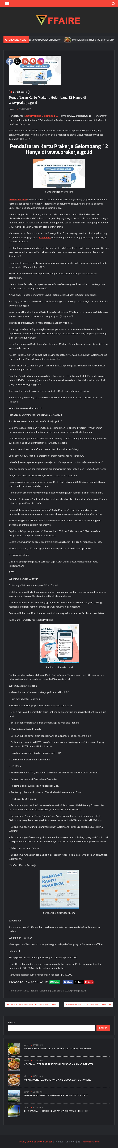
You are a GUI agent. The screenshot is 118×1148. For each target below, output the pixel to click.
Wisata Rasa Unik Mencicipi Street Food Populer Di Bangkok (57, 1048)
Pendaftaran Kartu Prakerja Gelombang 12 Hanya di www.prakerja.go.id (47, 990)
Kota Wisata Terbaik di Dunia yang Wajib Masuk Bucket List (57, 1111)
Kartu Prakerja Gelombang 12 (41, 115)
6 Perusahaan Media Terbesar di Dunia (86, 1004)
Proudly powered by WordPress (35, 1141)
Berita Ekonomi (20, 91)
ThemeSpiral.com (90, 1141)
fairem (12, 109)
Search (11, 1022)
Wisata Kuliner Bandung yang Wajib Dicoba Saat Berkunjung (57, 1080)
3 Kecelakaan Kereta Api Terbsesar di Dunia (34, 1004)
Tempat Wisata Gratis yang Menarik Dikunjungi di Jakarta (56, 1095)
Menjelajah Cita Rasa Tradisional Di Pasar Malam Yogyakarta (58, 1064)
